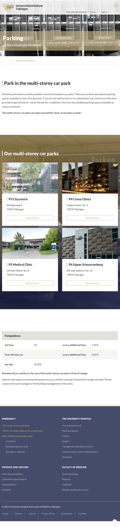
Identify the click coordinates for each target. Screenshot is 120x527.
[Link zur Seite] (67, 456)
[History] (65, 435)
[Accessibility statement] (66, 513)
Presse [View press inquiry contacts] (93, 12)
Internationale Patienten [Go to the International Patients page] (76, 12)
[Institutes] (66, 484)
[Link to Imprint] (32, 513)
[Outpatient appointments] (14, 479)
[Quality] (65, 441)
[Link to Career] (6, 513)
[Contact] (18, 60)
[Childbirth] (11, 441)
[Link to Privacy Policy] (48, 513)
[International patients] (12, 473)
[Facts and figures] (70, 430)
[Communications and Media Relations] (80, 451)
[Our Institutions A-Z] (71, 425)
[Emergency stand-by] (15, 451)
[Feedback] (6, 489)
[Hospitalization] (9, 484)
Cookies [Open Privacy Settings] (82, 513)
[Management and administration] (77, 446)
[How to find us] (30, 217)
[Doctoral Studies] (70, 473)
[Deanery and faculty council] (75, 489)
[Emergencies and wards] (17, 446)
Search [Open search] (104, 12)
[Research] (66, 479)
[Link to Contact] (18, 513)
